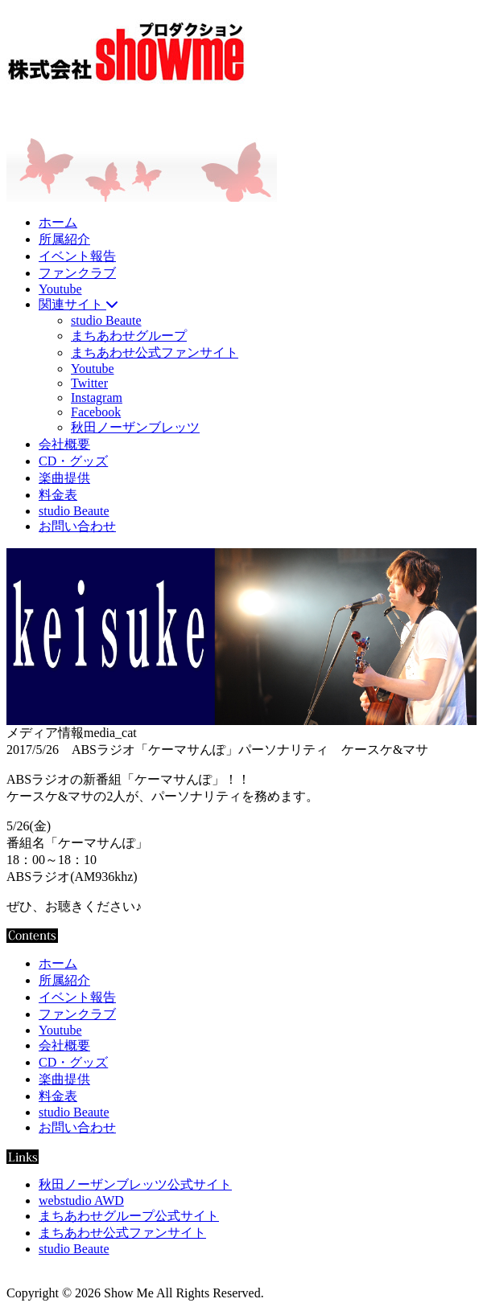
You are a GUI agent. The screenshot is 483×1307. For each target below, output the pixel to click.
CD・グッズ (73, 461)
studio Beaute (106, 320)
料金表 (58, 495)
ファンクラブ (77, 273)
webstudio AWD (81, 1200)
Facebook (96, 412)
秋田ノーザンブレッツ (135, 427)
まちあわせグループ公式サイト (129, 1216)
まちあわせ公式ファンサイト (154, 352)
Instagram (96, 397)
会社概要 (64, 444)
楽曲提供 (64, 478)
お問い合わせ (77, 526)
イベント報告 (77, 256)
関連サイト (78, 304)
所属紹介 (64, 239)
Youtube (60, 289)
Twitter (89, 383)
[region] (241, 636)
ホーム (58, 222)
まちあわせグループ (129, 335)
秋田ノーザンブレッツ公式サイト (135, 1184)
